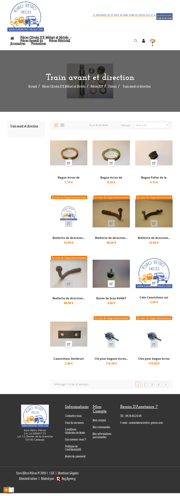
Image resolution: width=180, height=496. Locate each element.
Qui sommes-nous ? (75, 442)
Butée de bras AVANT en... (111, 302)
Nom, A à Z (152, 125)
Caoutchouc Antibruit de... (68, 363)
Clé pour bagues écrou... (111, 361)
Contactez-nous (73, 419)
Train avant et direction (24, 126)
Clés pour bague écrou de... (154, 363)
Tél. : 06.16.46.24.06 (131, 419)
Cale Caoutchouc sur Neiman (154, 301)
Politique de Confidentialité (73, 450)
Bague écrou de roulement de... (69, 180)
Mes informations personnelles (102, 438)
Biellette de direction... (69, 239)
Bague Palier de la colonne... (154, 180)
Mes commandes (101, 430)
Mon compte (99, 423)
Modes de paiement (75, 459)
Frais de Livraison (74, 425)
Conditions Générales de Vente (75, 434)
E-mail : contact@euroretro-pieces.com (141, 425)
